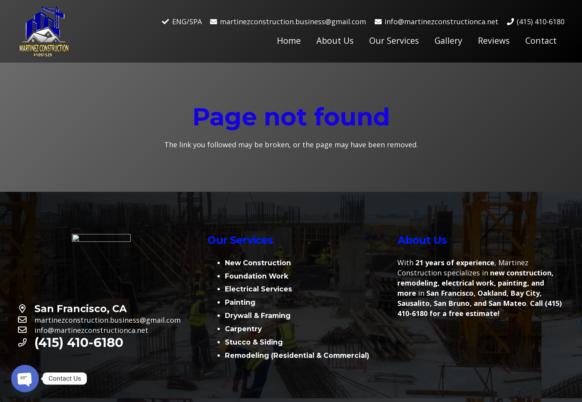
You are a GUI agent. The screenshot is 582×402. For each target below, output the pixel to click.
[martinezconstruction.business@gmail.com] (26, 320)
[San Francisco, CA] (26, 309)
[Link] (44, 31)
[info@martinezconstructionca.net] (26, 330)
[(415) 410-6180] (26, 343)
